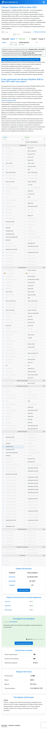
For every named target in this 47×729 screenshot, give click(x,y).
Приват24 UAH (9, 458)
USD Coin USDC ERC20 (11, 313)
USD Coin (8, 328)
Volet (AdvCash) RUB (11, 425)
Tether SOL (8, 325)
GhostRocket (13, 621)
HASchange (8, 610)
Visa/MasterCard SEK (11, 501)
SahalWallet (12, 581)
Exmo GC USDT (9, 383)
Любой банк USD (10, 218)
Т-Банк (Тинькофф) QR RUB (12, 464)
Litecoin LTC (9, 157)
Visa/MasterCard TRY (11, 498)
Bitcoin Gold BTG (10, 273)
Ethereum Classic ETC (11, 353)
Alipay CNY (8, 215)
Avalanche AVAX (10, 371)
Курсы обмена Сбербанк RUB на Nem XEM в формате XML (21, 59)
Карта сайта (4, 725)
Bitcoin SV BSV (9, 276)
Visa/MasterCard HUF (11, 495)
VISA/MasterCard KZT (11, 483)
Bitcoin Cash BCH (10, 151)
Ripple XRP (8, 160)
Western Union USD (10, 549)
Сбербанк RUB (9, 230)
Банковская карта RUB (11, 249)
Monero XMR (9, 163)
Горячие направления (31, 142)
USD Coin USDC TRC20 (11, 331)
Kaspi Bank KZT (9, 243)
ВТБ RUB (8, 240)
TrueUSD (8, 337)
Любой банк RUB (10, 221)
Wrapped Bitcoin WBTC (11, 279)
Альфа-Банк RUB (10, 234)
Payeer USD (9, 209)
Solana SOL (8, 190)
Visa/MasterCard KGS (11, 511)
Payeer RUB (9, 212)
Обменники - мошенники (14, 725)
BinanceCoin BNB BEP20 (12, 187)
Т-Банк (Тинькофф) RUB (12, 237)
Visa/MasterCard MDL (11, 492)
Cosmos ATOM (9, 347)
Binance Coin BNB (10, 340)
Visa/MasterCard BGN (11, 517)
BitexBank (12, 577)
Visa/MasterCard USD (11, 246)
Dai (6, 365)
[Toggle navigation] (44, 2)
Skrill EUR (8, 422)
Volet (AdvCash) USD (11, 206)
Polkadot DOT (9, 368)
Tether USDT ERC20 (11, 172)
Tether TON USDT (10, 181)
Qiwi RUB (8, 391)
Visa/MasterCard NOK (11, 514)
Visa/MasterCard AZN (11, 520)
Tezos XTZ (8, 362)
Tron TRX (8, 184)
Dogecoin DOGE (10, 166)
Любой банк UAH (10, 224)
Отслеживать (27, 32)
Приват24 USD (9, 523)
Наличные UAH (9, 264)
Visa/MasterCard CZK (11, 507)
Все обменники (24, 590)
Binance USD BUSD (10, 356)
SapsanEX (8, 605)
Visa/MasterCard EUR (11, 468)
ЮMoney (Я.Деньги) (11, 200)
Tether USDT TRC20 (11, 175)
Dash (7, 169)
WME (7, 388)
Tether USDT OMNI (10, 350)
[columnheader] (5, 39)
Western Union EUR (10, 552)
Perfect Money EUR (10, 398)
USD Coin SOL (9, 334)
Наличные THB (9, 544)
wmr (7, 558)
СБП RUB (8, 227)
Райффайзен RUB (10, 526)
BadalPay (12, 585)
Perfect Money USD (10, 394)
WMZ (7, 197)
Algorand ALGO (9, 359)
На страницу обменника (23, 643)
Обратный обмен (40, 32)
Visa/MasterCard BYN (11, 486)
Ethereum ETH (9, 154)
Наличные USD (9, 255)
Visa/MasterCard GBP (11, 477)
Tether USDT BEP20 (11, 178)
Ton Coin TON (9, 194)
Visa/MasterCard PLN (11, 504)
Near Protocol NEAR (11, 374)
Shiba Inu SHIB (9, 344)
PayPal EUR (8, 416)
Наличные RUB (9, 258)
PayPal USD (8, 203)
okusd (7, 561)
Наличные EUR (9, 261)
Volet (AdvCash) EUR (11, 428)
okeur (7, 564)
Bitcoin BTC (9, 147)
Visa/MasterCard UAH (11, 252)
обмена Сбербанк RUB (8, 100)
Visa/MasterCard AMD (11, 489)
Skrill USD (8, 419)
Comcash (7, 601)
